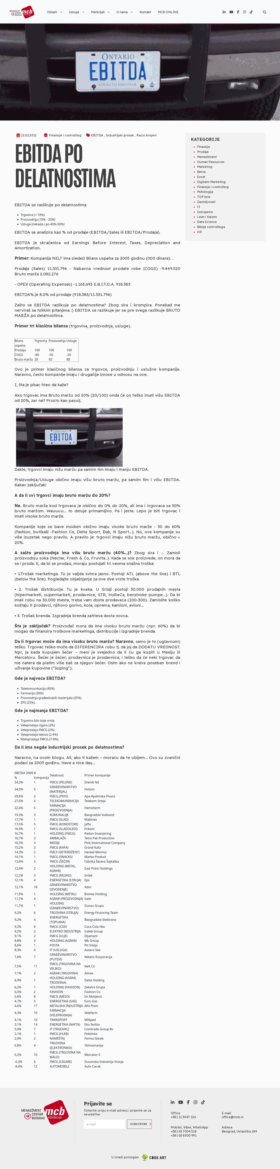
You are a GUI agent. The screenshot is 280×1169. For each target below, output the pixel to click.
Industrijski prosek (120, 135)
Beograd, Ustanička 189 (239, 1131)
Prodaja (203, 152)
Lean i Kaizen (207, 217)
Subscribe (140, 1124)
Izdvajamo (205, 212)
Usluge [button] (76, 12)
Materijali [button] (100, 12)
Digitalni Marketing (211, 182)
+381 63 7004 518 (184, 1131)
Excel (201, 177)
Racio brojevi (146, 135)
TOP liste (203, 197)
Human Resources (210, 162)
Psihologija (205, 192)
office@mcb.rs (232, 1117)
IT (198, 207)
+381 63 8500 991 (183, 1135)
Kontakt (145, 12)
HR (199, 232)
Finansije (203, 147)
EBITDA (97, 135)
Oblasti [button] (54, 12)
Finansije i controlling (65, 135)
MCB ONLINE (168, 12)
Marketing (204, 167)
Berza (201, 172)
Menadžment (207, 157)
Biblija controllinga (211, 227)
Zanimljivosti (206, 202)
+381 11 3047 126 (183, 1117)
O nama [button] (124, 12)
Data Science (207, 222)
